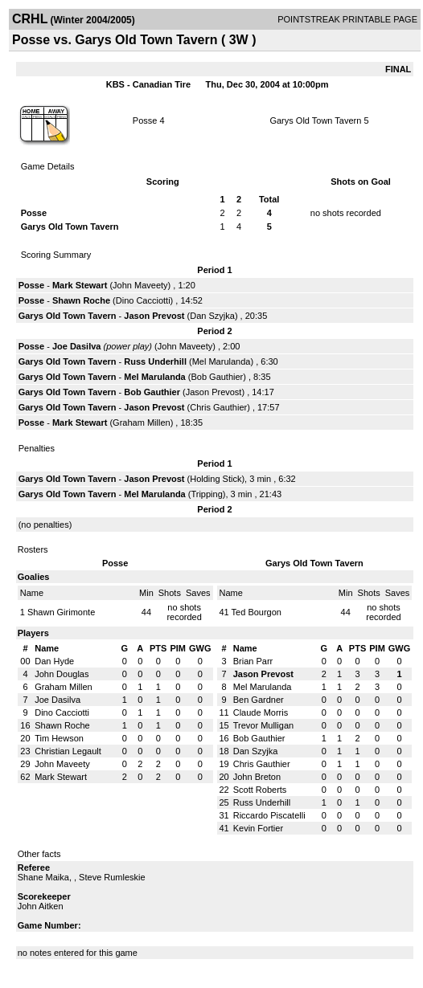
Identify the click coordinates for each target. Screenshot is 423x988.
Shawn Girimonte (61, 612)
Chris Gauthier (218, 407)
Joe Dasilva (76, 346)
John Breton (257, 777)
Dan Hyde (54, 661)
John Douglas (61, 674)
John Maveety (140, 285)
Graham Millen (141, 422)
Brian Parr (253, 661)
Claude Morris (260, 712)
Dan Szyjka (212, 315)
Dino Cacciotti (143, 300)
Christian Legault (68, 751)
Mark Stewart (79, 285)
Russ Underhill (155, 361)
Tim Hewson (59, 738)
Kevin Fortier (258, 828)
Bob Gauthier (217, 377)
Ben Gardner (258, 699)
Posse (145, 120)
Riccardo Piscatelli (269, 815)
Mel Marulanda (221, 361)
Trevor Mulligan (263, 725)
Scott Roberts (260, 789)
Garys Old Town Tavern (315, 120)
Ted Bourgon (256, 612)
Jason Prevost (154, 315)
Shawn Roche (81, 300)
